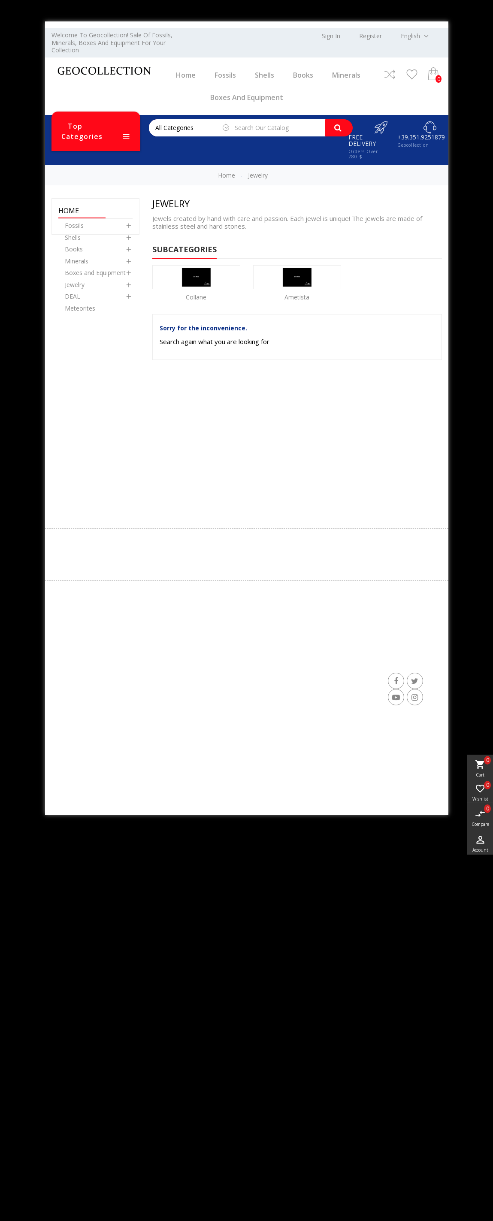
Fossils (225, 75)
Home (186, 75)
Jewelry (75, 292)
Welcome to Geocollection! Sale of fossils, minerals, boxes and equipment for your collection (111, 42)
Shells (264, 75)
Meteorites (80, 316)
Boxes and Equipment (246, 97)
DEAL (72, 304)
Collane (196, 297)
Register (370, 36)
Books (303, 75)
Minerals (346, 75)
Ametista (296, 297)
